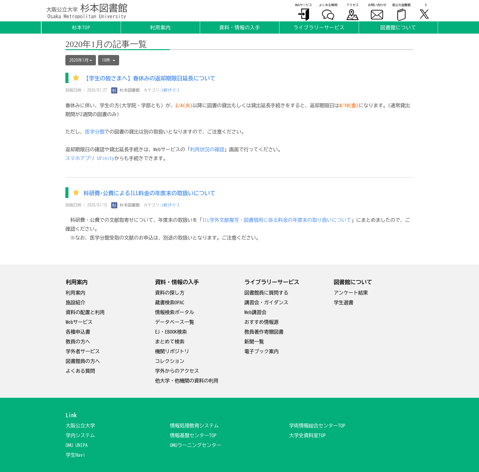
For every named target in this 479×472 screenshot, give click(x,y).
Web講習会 (255, 312)
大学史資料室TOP (307, 435)
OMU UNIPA (77, 445)
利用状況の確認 (207, 149)
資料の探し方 (170, 292)
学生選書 (343, 302)
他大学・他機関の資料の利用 (187, 380)
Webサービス (79, 322)
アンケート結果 (351, 292)
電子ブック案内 (261, 351)
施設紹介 (75, 302)
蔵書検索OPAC (170, 302)
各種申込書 (78, 331)
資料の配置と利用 (85, 312)
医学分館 (94, 131)
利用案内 (75, 292)
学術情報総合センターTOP (317, 425)
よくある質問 (80, 370)
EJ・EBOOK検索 (171, 331)
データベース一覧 (174, 322)
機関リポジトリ (172, 351)
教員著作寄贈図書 (263, 331)
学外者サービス (83, 351)
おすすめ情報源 (261, 322)
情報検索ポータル (174, 312)
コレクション (170, 361)
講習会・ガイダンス (266, 302)
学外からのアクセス (177, 370)
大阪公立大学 (80, 425)
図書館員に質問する (266, 292)
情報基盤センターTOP (193, 435)
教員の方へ (78, 341)
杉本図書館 (125, 90)
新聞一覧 (254, 341)
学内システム (80, 435)
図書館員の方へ (83, 361)
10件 (108, 60)
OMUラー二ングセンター (195, 445)
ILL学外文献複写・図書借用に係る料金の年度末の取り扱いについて (276, 220)
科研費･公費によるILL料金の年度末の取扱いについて (149, 193)
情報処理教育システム (194, 425)
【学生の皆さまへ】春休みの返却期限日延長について (152, 78)
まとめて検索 (170, 341)
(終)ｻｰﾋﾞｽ (171, 90)
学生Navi (75, 454)
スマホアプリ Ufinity (89, 158)
